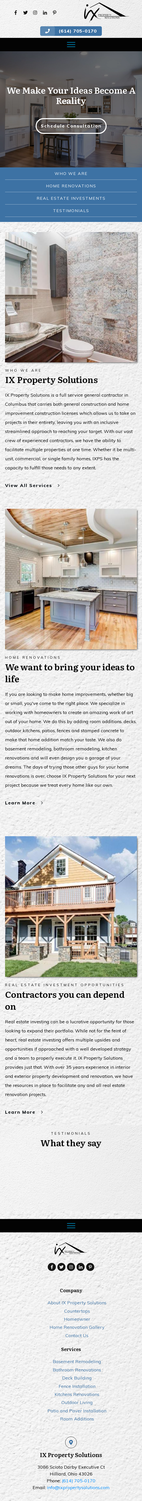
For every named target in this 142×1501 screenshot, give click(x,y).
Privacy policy (88, 1484)
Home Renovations (71, 185)
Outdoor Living (77, 1377)
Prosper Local (93, 1490)
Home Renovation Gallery (77, 1301)
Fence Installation (77, 1360)
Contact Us (76, 1310)
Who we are (71, 173)
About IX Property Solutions (77, 1277)
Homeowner (77, 1293)
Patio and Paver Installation (77, 1385)
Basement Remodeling (77, 1336)
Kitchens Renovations (77, 1368)
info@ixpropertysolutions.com (78, 1462)
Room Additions (77, 1393)
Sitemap (110, 1484)
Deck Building (77, 1352)
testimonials (71, 210)
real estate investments (71, 198)
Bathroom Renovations (77, 1344)
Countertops (77, 1285)
